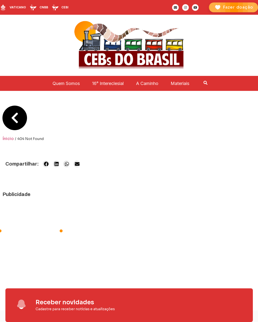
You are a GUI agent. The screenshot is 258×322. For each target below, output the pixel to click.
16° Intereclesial (108, 83)
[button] (46, 164)
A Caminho (147, 83)
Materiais (180, 83)
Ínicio (8, 138)
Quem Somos (66, 83)
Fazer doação (238, 7)
